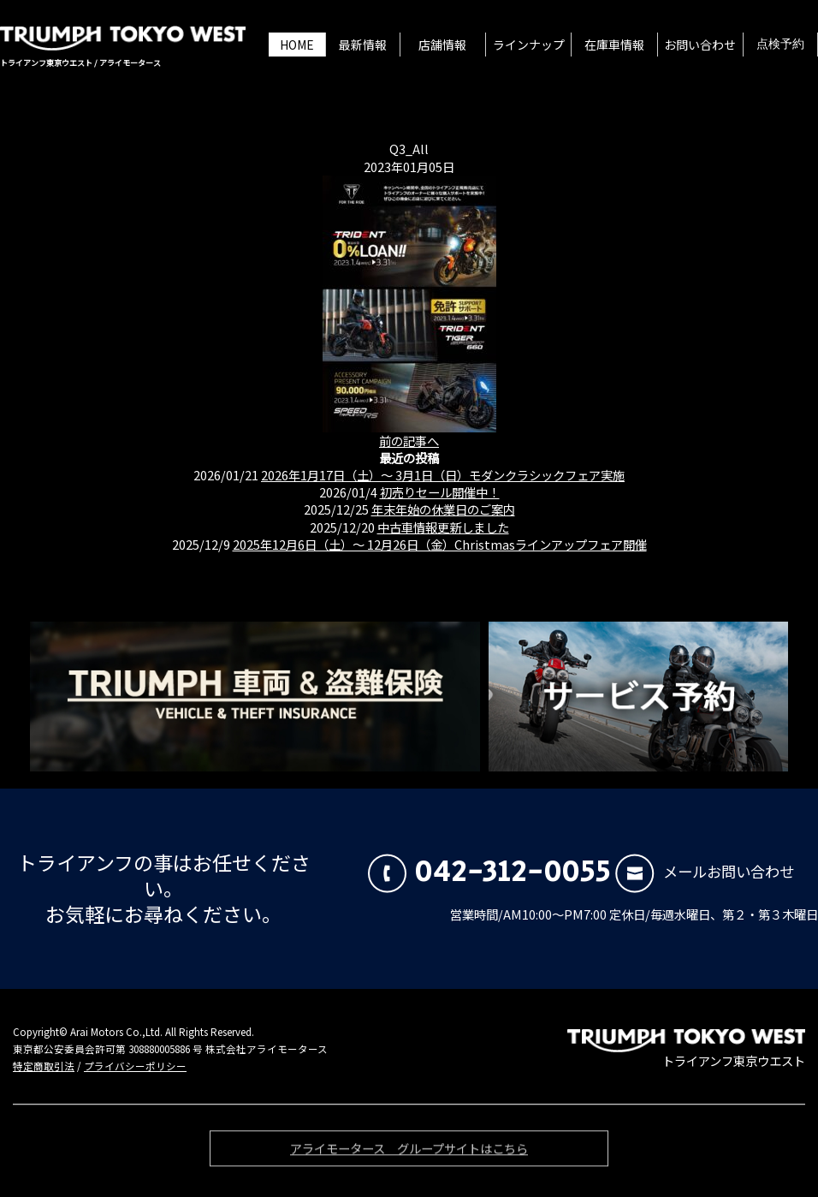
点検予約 (780, 44)
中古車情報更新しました (443, 527)
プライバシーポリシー (135, 1066)
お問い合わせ (700, 44)
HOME (297, 44)
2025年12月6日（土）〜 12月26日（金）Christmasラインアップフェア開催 (440, 544)
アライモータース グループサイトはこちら (409, 1152)
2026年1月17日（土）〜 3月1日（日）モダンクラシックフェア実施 (443, 475)
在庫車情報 (614, 44)
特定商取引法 (43, 1066)
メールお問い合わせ (704, 871)
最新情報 (363, 44)
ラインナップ (529, 44)
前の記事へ (409, 441)
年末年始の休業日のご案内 (443, 509)
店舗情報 (442, 44)
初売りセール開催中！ (440, 492)
